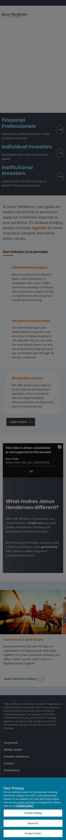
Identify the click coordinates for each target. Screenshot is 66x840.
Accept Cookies (33, 833)
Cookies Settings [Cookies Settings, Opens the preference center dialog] (33, 813)
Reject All (33, 823)
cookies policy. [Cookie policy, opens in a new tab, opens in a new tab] (25, 805)
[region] (33, 808)
